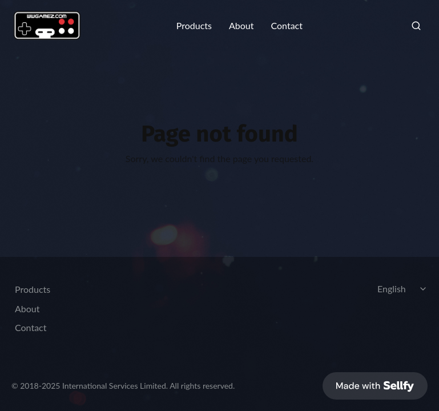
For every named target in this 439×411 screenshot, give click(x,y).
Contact (286, 26)
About (241, 26)
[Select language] (403, 289)
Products (194, 26)
